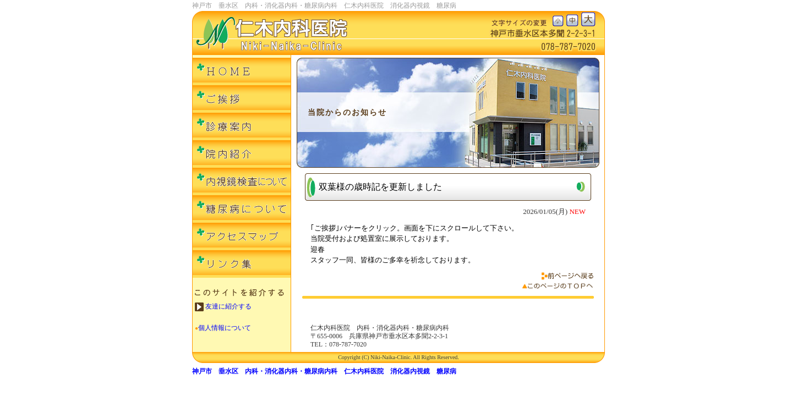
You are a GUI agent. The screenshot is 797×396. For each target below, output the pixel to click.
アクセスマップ (241, 236)
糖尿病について (241, 209)
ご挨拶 (241, 99)
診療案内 (241, 126)
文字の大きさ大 (588, 19)
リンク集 (241, 264)
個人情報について (224, 328)
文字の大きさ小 (559, 19)
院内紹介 (241, 154)
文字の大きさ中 (573, 19)
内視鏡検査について (241, 181)
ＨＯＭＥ (241, 71)
